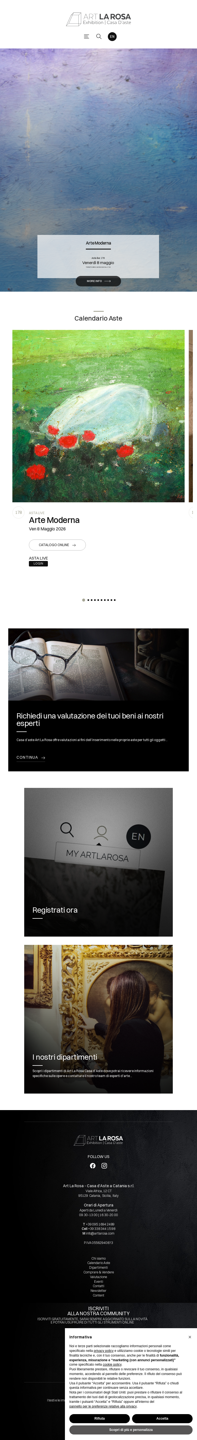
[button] (84, 600)
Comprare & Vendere (98, 1272)
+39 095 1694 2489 (100, 1224)
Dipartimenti (98, 1267)
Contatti (98, 1286)
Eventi (98, 1281)
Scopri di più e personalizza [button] (131, 1430)
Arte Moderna (98, 223)
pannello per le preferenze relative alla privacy (103, 1406)
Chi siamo (98, 1258)
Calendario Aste (98, 1263)
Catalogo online (54, 545)
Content (98, 1295)
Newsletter (98, 1291)
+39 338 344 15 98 (101, 1229)
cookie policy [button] (112, 1364)
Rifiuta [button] (99, 1418)
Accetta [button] (162, 1418)
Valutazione (98, 1277)
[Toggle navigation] (86, 36)
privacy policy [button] (104, 1351)
